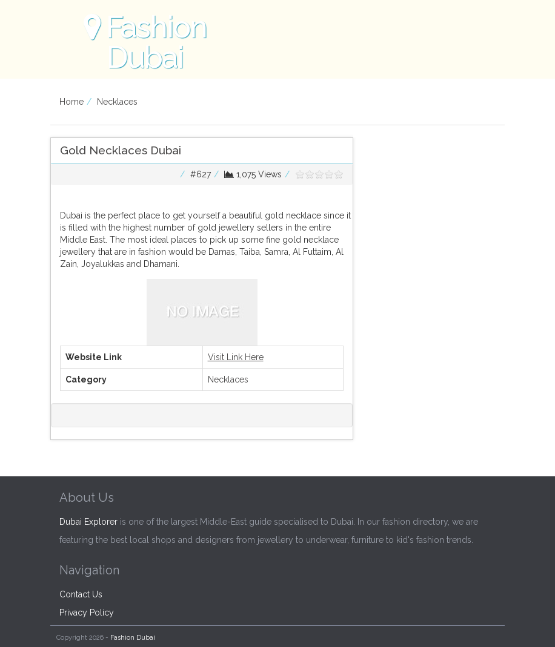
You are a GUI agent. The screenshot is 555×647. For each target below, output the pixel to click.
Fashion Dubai (132, 638)
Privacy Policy (86, 612)
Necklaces (117, 102)
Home (71, 102)
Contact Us (80, 594)
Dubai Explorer (88, 522)
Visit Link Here (236, 357)
